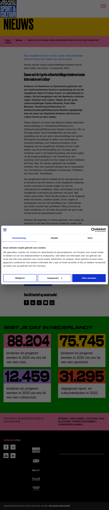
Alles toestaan (89, 278)
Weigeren (20, 278)
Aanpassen (54, 278)
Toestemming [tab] (19, 238)
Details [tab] (54, 238)
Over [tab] (90, 238)
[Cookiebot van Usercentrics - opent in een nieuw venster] (93, 230)
